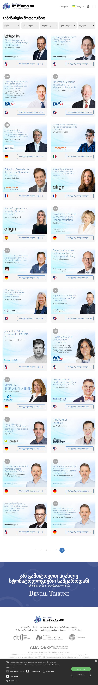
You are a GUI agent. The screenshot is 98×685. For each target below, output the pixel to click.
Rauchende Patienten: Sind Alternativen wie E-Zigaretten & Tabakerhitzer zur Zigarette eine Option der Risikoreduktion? (64, 514)
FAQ (35, 629)
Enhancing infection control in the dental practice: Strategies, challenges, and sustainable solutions (16, 85)
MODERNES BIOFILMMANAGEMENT (16, 388)
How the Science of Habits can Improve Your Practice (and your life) (63, 385)
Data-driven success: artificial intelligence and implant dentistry (65, 255)
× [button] (96, 661)
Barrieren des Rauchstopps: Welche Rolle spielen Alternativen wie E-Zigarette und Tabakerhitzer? (65, 471)
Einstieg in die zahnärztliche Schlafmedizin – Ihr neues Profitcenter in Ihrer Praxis (16, 259)
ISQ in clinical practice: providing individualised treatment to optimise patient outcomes (14, 293)
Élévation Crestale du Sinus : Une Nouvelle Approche (16, 172)
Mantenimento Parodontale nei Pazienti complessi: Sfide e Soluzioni (64, 129)
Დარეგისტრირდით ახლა (29, 64)
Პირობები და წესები (27, 632)
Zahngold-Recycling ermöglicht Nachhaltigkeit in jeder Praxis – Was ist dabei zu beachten (16, 429)
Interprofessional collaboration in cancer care (63, 340)
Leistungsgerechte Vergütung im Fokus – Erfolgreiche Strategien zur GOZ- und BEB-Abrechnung (16, 133)
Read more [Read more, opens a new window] (10, 667)
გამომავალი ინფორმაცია (53, 632)
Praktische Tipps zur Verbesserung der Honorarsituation (64, 217)
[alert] (49, 672)
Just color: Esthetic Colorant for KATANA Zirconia (16, 335)
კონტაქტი (25, 629)
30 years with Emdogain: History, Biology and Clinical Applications (63, 41)
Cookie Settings (75, 632)
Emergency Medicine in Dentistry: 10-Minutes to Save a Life (65, 86)
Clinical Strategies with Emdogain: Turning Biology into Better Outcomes (16, 42)
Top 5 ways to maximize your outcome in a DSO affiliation (62, 300)
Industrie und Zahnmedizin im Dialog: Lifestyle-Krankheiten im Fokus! (16, 472)
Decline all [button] (80, 675)
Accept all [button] (81, 669)
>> (62, 552)
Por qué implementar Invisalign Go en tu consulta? (15, 213)
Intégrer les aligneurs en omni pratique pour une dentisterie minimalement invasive (64, 172)
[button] (17, 671)
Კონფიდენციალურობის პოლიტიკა (58, 629)
